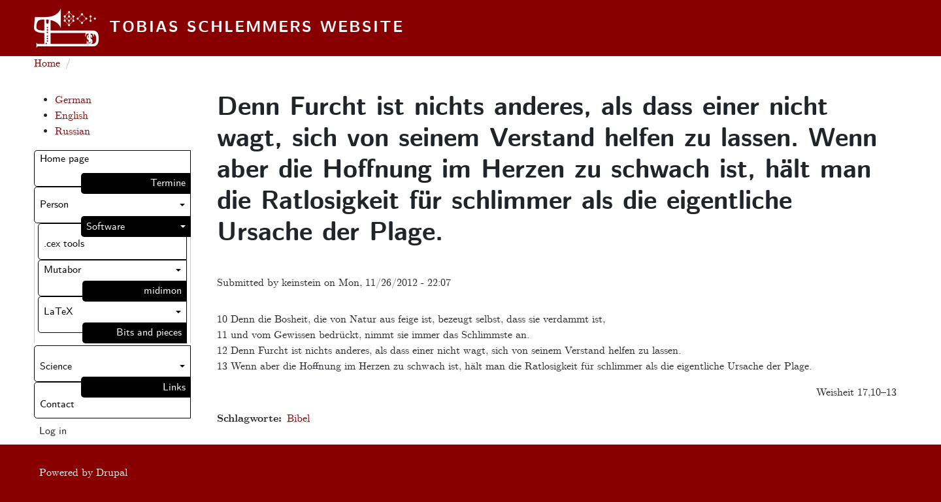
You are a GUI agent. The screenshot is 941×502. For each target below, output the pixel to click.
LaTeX (58, 312)
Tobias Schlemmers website (256, 28)
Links (174, 387)
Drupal (111, 473)
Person (54, 205)
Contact (57, 404)
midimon (163, 291)
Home (47, 64)
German (73, 100)
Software (105, 227)
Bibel (298, 419)
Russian (72, 131)
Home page (64, 159)
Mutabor (62, 270)
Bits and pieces (149, 332)
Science (56, 366)
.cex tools (64, 244)
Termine (168, 183)
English (71, 116)
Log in (53, 431)
